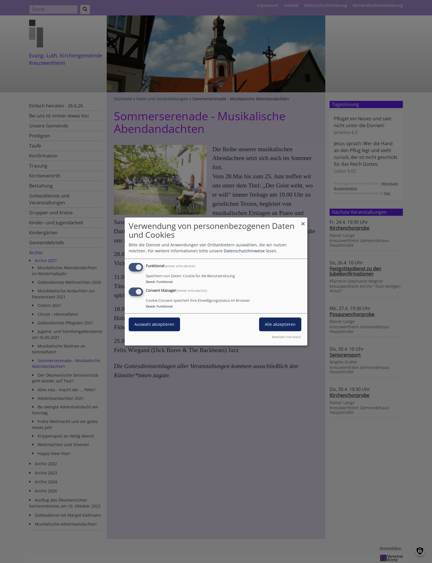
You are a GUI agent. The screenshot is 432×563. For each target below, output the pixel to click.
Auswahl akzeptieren (154, 324)
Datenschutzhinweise (244, 250)
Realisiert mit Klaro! (286, 337)
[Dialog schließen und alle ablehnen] (303, 221)
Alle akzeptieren (280, 324)
